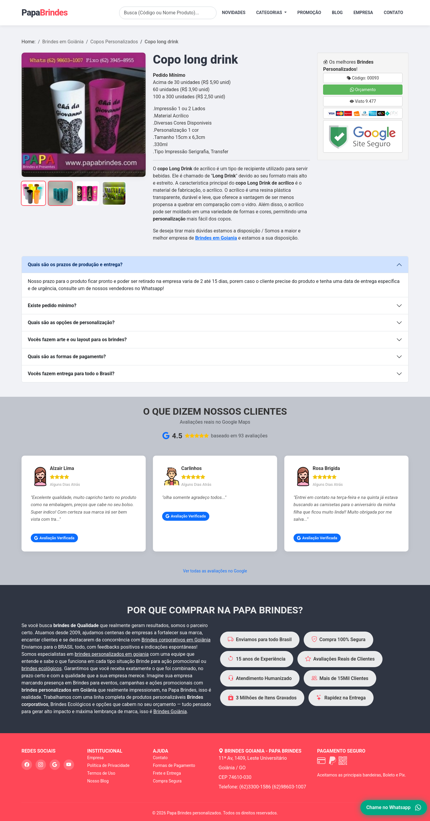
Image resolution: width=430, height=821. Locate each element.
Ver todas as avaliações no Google (215, 571)
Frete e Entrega (167, 773)
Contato (393, 12)
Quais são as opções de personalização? (71, 322)
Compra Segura (167, 781)
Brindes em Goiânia (63, 42)
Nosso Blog (98, 781)
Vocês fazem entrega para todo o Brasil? (71, 373)
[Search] (168, 13)
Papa (44, 12)
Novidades (233, 12)
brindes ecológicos (42, 668)
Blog (337, 12)
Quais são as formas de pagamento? (67, 356)
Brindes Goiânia (170, 711)
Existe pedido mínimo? (52, 305)
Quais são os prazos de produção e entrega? (75, 264)
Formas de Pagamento (174, 765)
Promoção (309, 12)
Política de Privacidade (108, 765)
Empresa (363, 12)
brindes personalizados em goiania (112, 654)
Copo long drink (161, 42)
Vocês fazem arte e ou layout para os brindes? (77, 339)
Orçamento (363, 89)
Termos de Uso (101, 773)
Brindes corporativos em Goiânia (176, 640)
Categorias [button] (269, 12)
